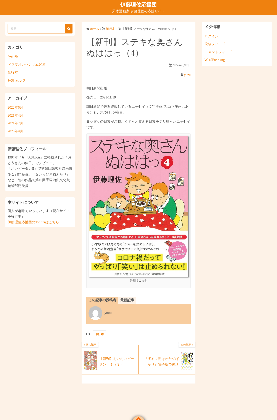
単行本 (99, 334)
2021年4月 (15, 115)
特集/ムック (17, 80)
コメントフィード (218, 52)
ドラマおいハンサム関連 (27, 64)
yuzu (187, 75)
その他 (13, 57)
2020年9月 (15, 131)
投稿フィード (215, 44)
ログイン (211, 36)
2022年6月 (15, 107)
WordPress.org (215, 60)
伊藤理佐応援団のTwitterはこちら (33, 222)
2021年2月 (15, 123)
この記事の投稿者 (102, 300)
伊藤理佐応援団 (138, 5)
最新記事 (127, 300)
